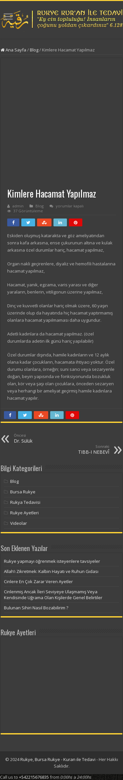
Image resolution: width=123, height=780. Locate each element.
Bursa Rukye (22, 492)
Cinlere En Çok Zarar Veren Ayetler (38, 581)
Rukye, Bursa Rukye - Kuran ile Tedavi (57, 759)
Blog (34, 50)
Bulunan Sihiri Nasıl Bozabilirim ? (36, 608)
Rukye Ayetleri (24, 513)
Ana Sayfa (13, 50)
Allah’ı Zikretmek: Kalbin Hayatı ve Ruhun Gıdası (51, 571)
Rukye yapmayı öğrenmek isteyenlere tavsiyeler (52, 561)
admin (18, 205)
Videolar (18, 523)
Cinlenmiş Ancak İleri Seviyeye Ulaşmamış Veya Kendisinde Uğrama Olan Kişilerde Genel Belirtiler (53, 594)
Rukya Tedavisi (25, 502)
